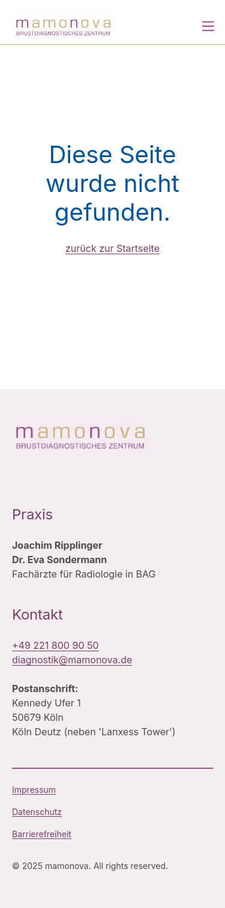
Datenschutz (37, 812)
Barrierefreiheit (41, 834)
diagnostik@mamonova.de (72, 660)
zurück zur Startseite (112, 248)
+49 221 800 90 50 (55, 645)
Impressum (34, 789)
